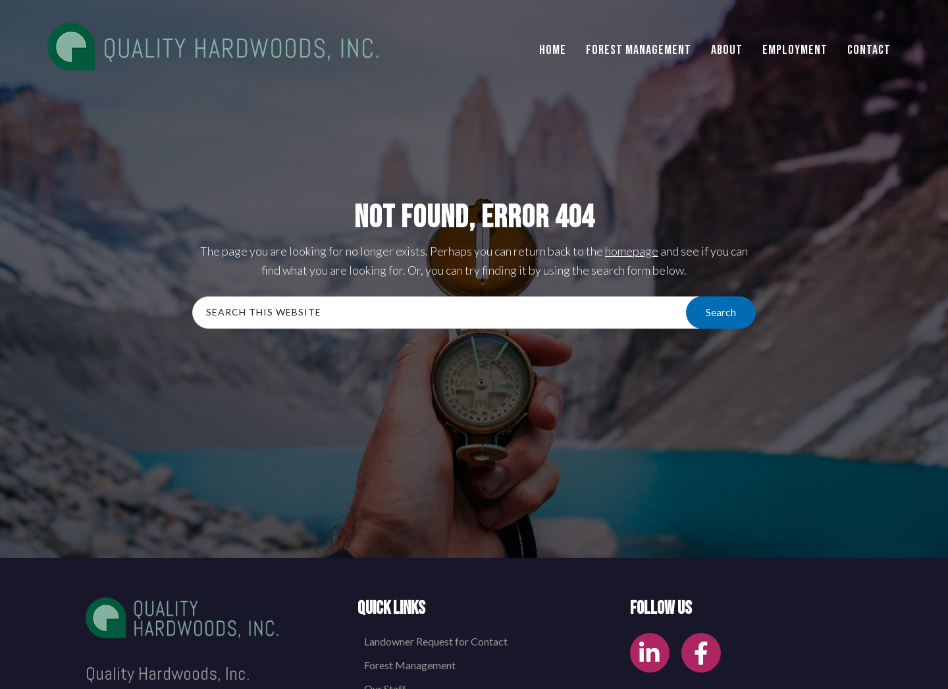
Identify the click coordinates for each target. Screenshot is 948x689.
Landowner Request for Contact (436, 641)
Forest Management (410, 665)
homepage (631, 251)
